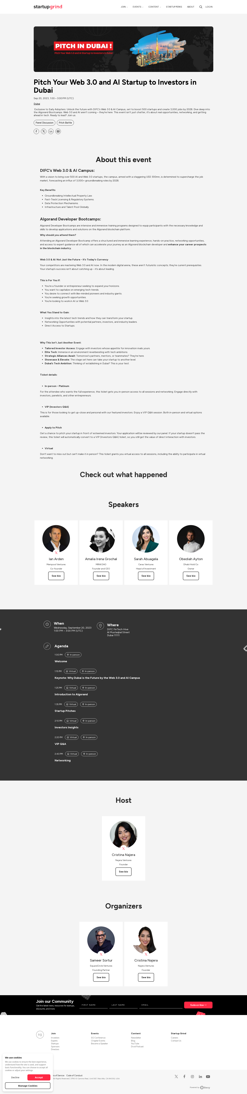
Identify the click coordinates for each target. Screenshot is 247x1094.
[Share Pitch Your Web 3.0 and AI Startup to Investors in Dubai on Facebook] (36, 131)
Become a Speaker (99, 1043)
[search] (201, 7)
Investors (55, 1038)
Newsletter (136, 1038)
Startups (55, 1043)
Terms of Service (57, 1075)
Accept (39, 1077)
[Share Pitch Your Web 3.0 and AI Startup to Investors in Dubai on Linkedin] (50, 131)
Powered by (200, 1087)
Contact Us (176, 1041)
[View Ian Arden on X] (56, 552)
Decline (15, 1077)
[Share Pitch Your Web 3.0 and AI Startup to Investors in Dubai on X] (43, 131)
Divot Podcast (137, 1046)
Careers (174, 1038)
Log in (209, 7)
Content (153, 7)
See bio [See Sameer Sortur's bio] (101, 977)
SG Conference (98, 1038)
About (190, 7)
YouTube (135, 1043)
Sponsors (55, 1046)
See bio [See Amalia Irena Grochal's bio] (101, 575)
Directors (55, 1049)
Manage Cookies (27, 1085)
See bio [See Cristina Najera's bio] (123, 871)
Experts (54, 1041)
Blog (133, 1041)
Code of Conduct (74, 1075)
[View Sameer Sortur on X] (101, 954)
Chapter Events (98, 1041)
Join (123, 7)
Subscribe (197, 1005)
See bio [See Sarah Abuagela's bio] (146, 575)
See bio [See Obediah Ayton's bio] (190, 575)
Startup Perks (174, 7)
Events (137, 7)
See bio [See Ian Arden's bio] (56, 575)
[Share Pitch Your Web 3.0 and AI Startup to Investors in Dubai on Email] (58, 131)
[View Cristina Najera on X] (123, 848)
